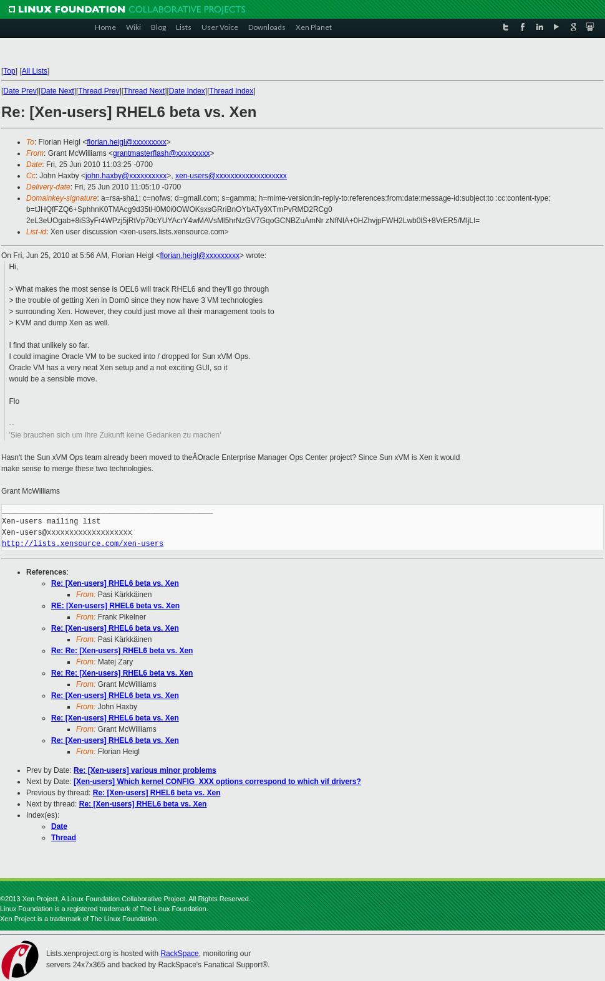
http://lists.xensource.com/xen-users (82, 543)
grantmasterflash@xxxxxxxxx (161, 153)
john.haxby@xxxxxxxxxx (126, 175)
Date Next (57, 91)
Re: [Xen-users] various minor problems (145, 770)
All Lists (34, 71)
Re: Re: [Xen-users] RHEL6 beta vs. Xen (122, 650)
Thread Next (144, 91)
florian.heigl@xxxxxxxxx (127, 142)
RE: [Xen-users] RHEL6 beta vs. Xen (115, 605)
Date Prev (19, 91)
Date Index (187, 91)
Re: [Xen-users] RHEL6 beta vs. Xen (115, 583)
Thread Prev (98, 91)
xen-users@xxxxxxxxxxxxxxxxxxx (231, 175)
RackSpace (179, 953)
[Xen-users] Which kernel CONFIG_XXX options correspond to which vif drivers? (217, 781)
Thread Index (232, 91)
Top (9, 71)
